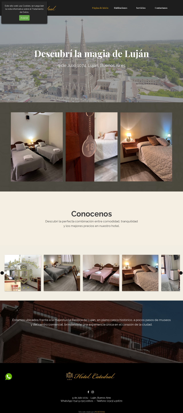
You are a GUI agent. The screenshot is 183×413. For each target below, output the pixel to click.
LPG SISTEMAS (99, 412)
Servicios (141, 7)
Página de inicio (100, 7)
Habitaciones (120, 7)
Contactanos (161, 7)
